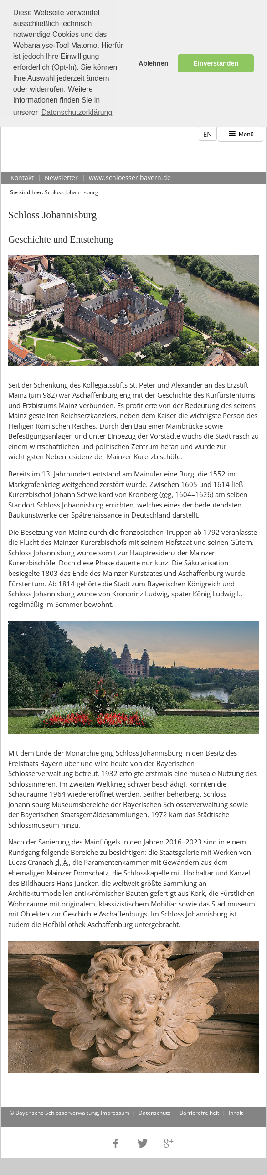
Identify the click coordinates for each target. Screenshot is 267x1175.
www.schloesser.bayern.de (130, 175)
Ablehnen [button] (154, 63)
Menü (241, 132)
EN (207, 131)
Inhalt (236, 1110)
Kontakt (22, 175)
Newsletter (61, 175)
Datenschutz (154, 1110)
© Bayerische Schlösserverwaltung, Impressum (69, 1110)
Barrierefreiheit (199, 1110)
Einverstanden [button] (215, 63)
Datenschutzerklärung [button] (77, 112)
